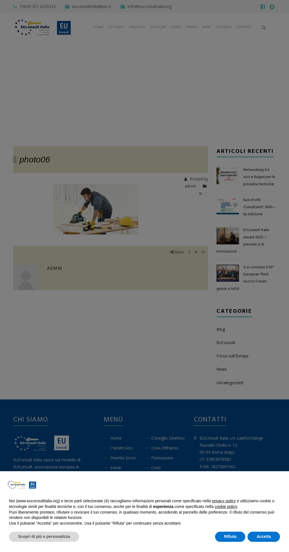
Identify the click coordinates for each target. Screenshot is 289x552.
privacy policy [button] (224, 501)
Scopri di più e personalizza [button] (44, 536)
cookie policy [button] (225, 506)
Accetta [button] (264, 536)
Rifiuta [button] (230, 536)
